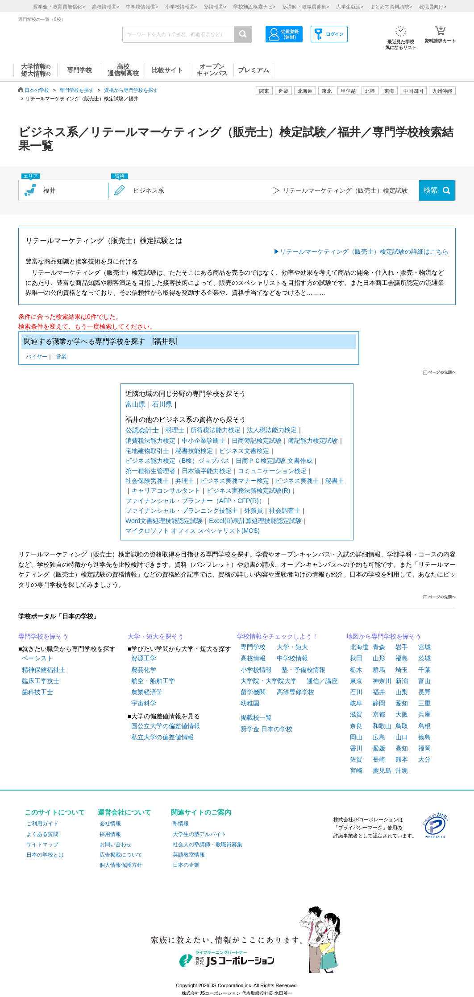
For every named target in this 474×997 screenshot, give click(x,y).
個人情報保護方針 (121, 865)
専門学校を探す (76, 90)
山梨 (401, 692)
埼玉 (401, 669)
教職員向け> (432, 6)
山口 (401, 737)
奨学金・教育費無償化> (59, 6)
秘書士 (334, 480)
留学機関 (253, 692)
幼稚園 (250, 703)
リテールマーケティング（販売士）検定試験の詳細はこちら (364, 251)
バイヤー (36, 357)
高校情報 (253, 658)
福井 (379, 692)
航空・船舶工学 (153, 680)
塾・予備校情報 (303, 669)
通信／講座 (322, 680)
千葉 (424, 669)
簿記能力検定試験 (313, 440)
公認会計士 (142, 430)
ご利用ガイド (42, 823)
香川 (356, 748)
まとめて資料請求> (391, 6)
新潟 (401, 680)
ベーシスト (37, 658)
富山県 (135, 404)
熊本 (401, 759)
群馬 (379, 669)
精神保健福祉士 (44, 669)
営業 (61, 357)
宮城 (424, 647)
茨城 (424, 658)
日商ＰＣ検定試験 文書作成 (274, 460)
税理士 (175, 429)
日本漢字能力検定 (207, 470)
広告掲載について (121, 855)
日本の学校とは (45, 855)
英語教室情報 (189, 855)
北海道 (305, 91)
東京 (356, 680)
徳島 (424, 737)
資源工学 (143, 658)
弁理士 (184, 480)
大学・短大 (292, 647)
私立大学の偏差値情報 (162, 737)
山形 (379, 658)
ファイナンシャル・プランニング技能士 (181, 510)
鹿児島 (382, 770)
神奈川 (382, 680)
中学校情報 (292, 658)
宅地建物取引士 (147, 450)
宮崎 (356, 770)
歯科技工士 (37, 692)
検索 (431, 190)
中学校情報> (142, 6)
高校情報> (105, 6)
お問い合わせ (116, 844)
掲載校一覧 (256, 717)
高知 (401, 748)
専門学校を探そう (43, 636)
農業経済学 (146, 692)
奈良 (356, 725)
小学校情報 (256, 669)
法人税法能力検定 (272, 429)
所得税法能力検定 (216, 429)
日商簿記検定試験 (257, 440)
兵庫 (424, 714)
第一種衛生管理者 (150, 470)
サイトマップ (42, 844)
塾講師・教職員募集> (305, 6)
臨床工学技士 (40, 680)
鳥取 (401, 725)
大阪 (401, 714)
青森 (379, 647)
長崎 (379, 759)
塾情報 (181, 823)
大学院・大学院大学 (269, 680)
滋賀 (356, 714)
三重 (424, 703)
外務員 (253, 510)
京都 (379, 714)
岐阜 (356, 703)
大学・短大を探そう (156, 636)
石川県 (162, 404)
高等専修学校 (295, 692)
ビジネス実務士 (297, 480)
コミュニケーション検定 (272, 470)
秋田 (356, 658)
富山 (424, 680)
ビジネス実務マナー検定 (234, 480)
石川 (356, 692)
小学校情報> (181, 6)
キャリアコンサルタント (166, 490)
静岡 (379, 703)
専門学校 (253, 647)
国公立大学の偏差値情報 (165, 725)
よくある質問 (42, 834)
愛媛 (379, 748)
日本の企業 (186, 865)
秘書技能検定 (194, 450)
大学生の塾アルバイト (199, 834)
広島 (379, 737)
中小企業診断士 (203, 440)
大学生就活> (349, 6)
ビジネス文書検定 (244, 450)
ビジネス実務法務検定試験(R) (248, 490)
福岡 (424, 748)
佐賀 (356, 759)
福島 (401, 658)
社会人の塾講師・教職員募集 (207, 844)
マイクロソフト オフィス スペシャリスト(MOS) (192, 530)
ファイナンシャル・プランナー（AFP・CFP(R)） (195, 500)
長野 (424, 692)
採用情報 (110, 834)
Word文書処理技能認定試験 (164, 520)
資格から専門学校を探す (131, 90)
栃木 (356, 669)
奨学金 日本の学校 (266, 729)
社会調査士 (284, 510)
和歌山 (382, 725)
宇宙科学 (143, 703)
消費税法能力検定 (150, 440)
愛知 (401, 703)
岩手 (401, 647)
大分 (424, 759)
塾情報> (215, 6)
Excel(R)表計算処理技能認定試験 (255, 520)
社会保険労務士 (147, 480)
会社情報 (110, 823)
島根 (424, 725)
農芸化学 (143, 669)
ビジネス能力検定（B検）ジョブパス (177, 460)
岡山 (356, 737)
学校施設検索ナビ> (254, 6)
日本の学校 (37, 90)
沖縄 (401, 770)
